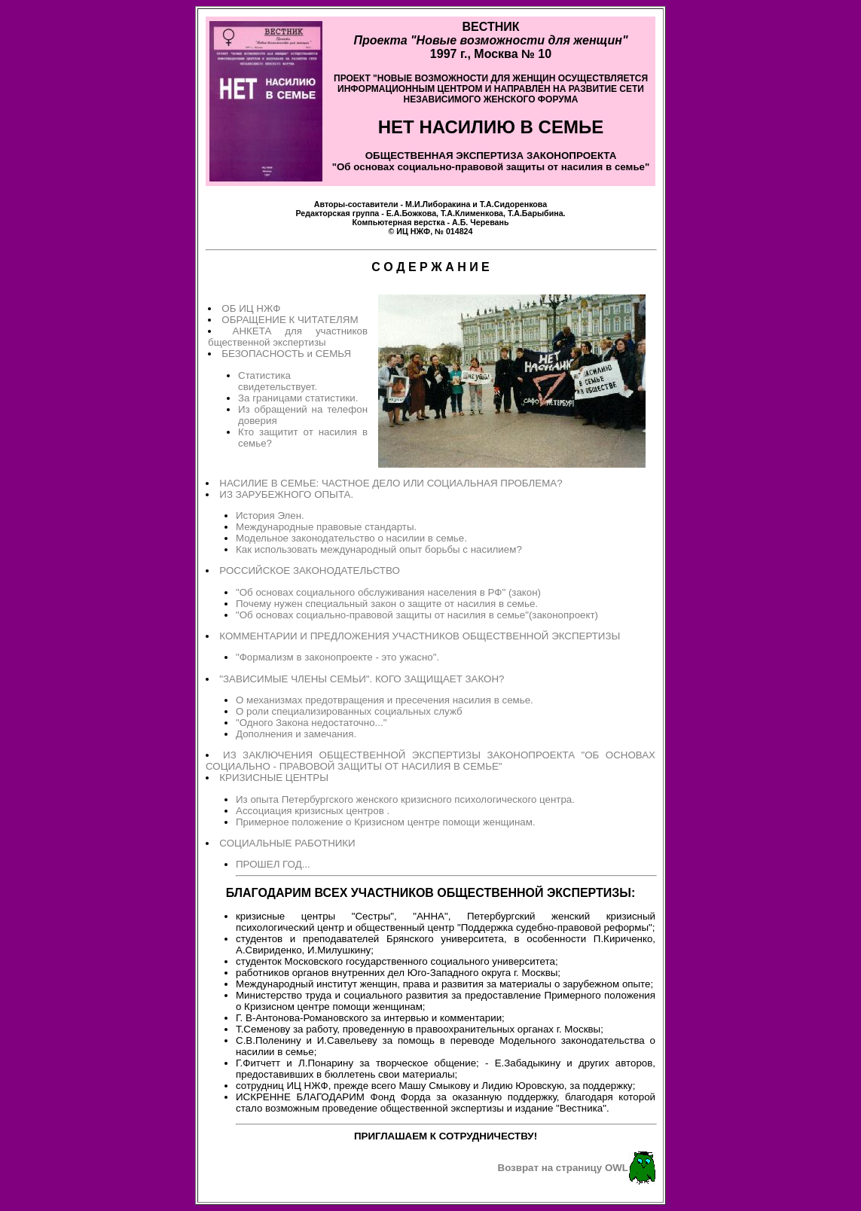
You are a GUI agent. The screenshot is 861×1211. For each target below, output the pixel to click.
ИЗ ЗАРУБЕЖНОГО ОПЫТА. (286, 494)
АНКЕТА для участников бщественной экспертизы (288, 336)
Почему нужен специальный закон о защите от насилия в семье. (387, 603)
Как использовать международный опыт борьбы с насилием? (379, 549)
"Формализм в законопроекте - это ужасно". (337, 657)
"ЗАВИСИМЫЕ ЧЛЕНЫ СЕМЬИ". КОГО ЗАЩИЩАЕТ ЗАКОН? (361, 679)
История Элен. (270, 515)
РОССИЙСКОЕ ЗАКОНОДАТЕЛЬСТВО (309, 570)
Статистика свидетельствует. (277, 381)
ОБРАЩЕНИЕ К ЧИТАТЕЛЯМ (289, 319)
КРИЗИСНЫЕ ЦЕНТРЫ (273, 777)
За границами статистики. (298, 398)
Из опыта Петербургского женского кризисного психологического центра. (405, 799)
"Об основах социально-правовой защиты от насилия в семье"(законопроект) (417, 615)
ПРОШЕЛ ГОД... (273, 864)
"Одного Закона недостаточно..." (311, 722)
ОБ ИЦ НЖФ (250, 308)
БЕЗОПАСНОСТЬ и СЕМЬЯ (286, 353)
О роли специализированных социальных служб (349, 711)
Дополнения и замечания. (296, 734)
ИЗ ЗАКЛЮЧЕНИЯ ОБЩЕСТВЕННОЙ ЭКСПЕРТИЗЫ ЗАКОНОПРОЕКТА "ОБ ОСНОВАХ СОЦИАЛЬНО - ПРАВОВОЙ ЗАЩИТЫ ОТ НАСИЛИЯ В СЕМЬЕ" (430, 760)
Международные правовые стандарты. (326, 526)
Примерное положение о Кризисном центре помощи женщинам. (386, 822)
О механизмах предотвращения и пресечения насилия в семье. (384, 700)
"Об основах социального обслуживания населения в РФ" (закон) (388, 592)
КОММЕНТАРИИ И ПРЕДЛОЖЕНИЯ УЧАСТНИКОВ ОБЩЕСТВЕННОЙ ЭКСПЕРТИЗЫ (419, 636)
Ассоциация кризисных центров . (312, 810)
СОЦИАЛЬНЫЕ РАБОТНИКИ (287, 843)
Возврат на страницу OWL (563, 1167)
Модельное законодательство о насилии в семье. (351, 538)
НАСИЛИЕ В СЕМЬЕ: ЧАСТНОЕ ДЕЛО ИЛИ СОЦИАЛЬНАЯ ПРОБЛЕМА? (390, 483)
